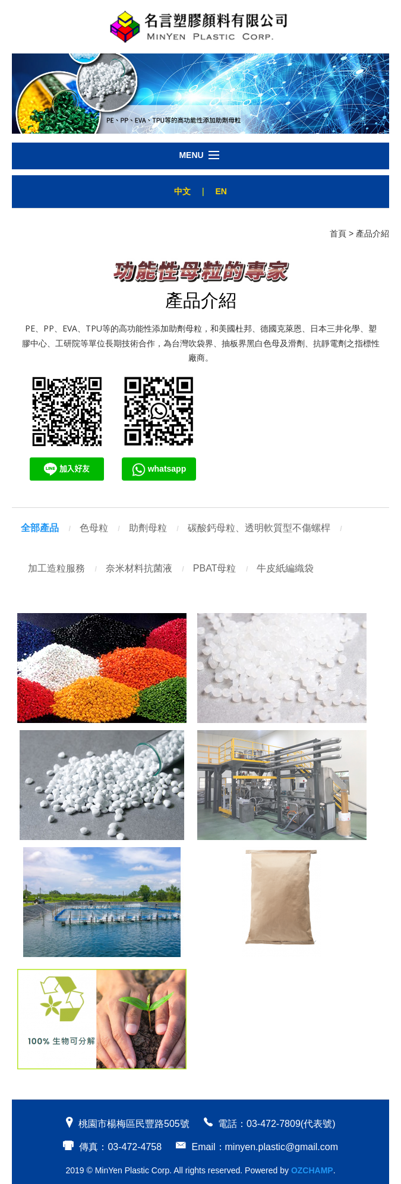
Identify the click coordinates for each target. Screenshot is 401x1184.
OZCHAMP (312, 1170)
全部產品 (40, 528)
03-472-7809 (274, 1124)
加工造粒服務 (56, 568)
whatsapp (159, 468)
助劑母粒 (148, 528)
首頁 (338, 233)
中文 (182, 191)
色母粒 (94, 528)
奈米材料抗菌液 (139, 568)
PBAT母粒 (214, 568)
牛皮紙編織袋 (285, 568)
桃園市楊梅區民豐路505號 (134, 1124)
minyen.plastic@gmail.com (282, 1147)
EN (220, 191)
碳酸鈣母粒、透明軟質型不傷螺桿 (259, 528)
